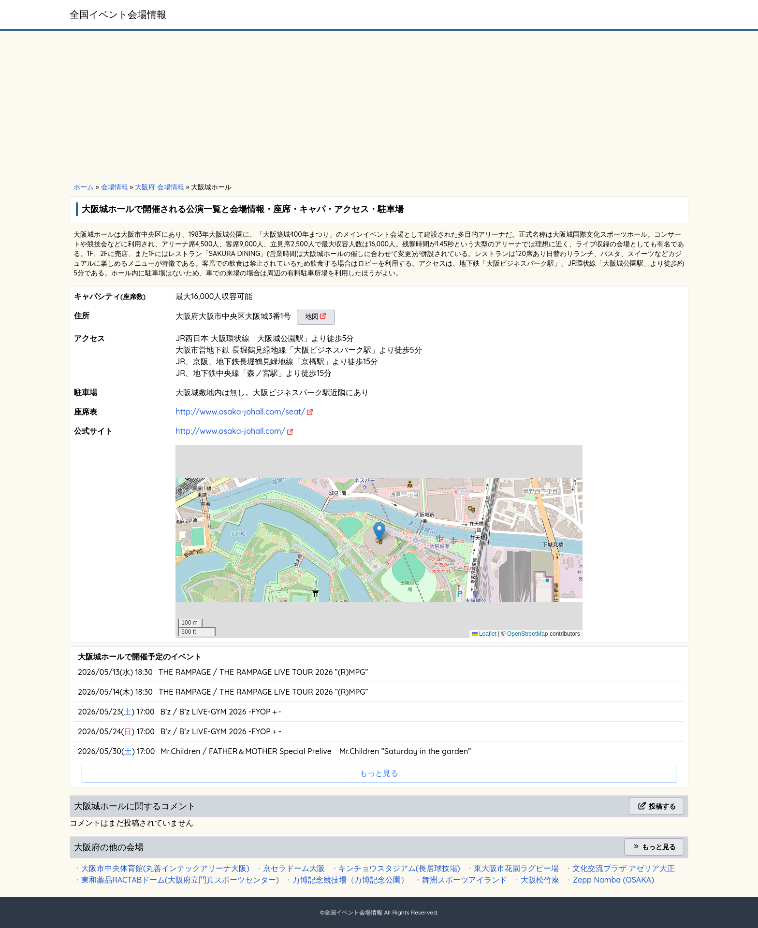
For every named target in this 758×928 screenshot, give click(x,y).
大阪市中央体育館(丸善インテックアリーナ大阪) (165, 868)
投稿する (656, 806)
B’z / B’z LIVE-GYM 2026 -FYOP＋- (220, 711)
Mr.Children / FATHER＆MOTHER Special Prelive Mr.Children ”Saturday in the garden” (315, 751)
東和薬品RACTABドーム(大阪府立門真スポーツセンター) (180, 880)
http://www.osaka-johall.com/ (230, 431)
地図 (312, 316)
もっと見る (654, 846)
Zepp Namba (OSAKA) (613, 880)
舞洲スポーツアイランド (464, 880)
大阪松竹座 (540, 880)
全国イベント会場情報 (118, 14)
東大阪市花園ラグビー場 (516, 868)
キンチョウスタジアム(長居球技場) (399, 868)
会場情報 (114, 187)
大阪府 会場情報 (159, 187)
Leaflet (484, 633)
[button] (379, 532)
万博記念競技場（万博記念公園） (350, 880)
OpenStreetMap (527, 633)
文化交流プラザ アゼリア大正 (623, 868)
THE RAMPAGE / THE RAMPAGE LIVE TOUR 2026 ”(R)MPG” (263, 672)
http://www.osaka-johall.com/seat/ (240, 411)
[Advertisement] (379, 107)
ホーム (83, 187)
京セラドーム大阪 (294, 868)
